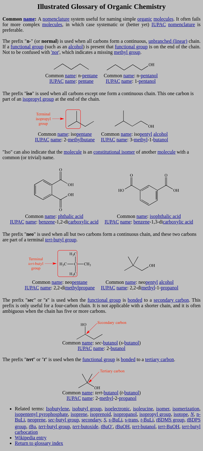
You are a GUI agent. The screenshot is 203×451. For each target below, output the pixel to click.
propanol (169, 287)
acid (188, 221)
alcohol (75, 46)
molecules (163, 19)
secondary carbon (171, 300)
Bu (32, 426)
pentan (147, 75)
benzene (47, 221)
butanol (160, 139)
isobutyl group (86, 408)
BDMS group (170, 419)
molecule (73, 152)
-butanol (144, 426)
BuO (107, 426)
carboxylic (173, 221)
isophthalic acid (165, 216)
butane (88, 139)
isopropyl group (38, 99)
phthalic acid (70, 216)
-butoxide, (85, 426)
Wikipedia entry (31, 437)
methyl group (127, 52)
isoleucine (143, 408)
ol (155, 75)
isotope (181, 414)
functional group (27, 46)
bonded (135, 300)
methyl (74, 139)
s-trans (131, 419)
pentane (90, 75)
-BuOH (168, 426)
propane (87, 287)
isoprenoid (100, 414)
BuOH (123, 426)
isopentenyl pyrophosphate (41, 414)
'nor (55, 52)
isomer (162, 408)
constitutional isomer (114, 152)
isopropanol (125, 414)
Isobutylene (57, 408)
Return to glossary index (39, 443)
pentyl (146, 134)
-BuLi (115, 419)
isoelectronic (117, 408)
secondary (91, 419)
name (29, 19)
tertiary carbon (159, 359)
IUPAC (159, 24)
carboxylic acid (83, 221)
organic (144, 19)
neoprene (36, 419)
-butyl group (60, 239)
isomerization (186, 408)
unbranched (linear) (167, 41)
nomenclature (56, 19)
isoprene (79, 414)
